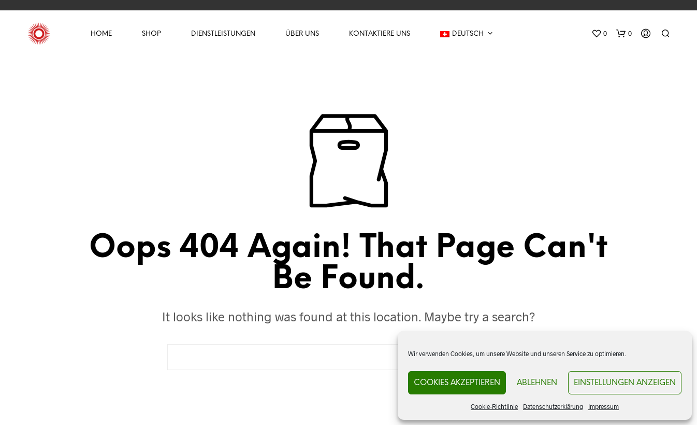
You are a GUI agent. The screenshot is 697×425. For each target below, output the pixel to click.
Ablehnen (537, 383)
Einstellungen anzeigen (625, 383)
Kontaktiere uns (379, 34)
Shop (151, 34)
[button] (599, 34)
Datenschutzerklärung (553, 406)
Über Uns (302, 34)
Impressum (603, 406)
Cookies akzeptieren (457, 383)
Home (101, 34)
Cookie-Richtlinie (494, 406)
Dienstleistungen (223, 34)
